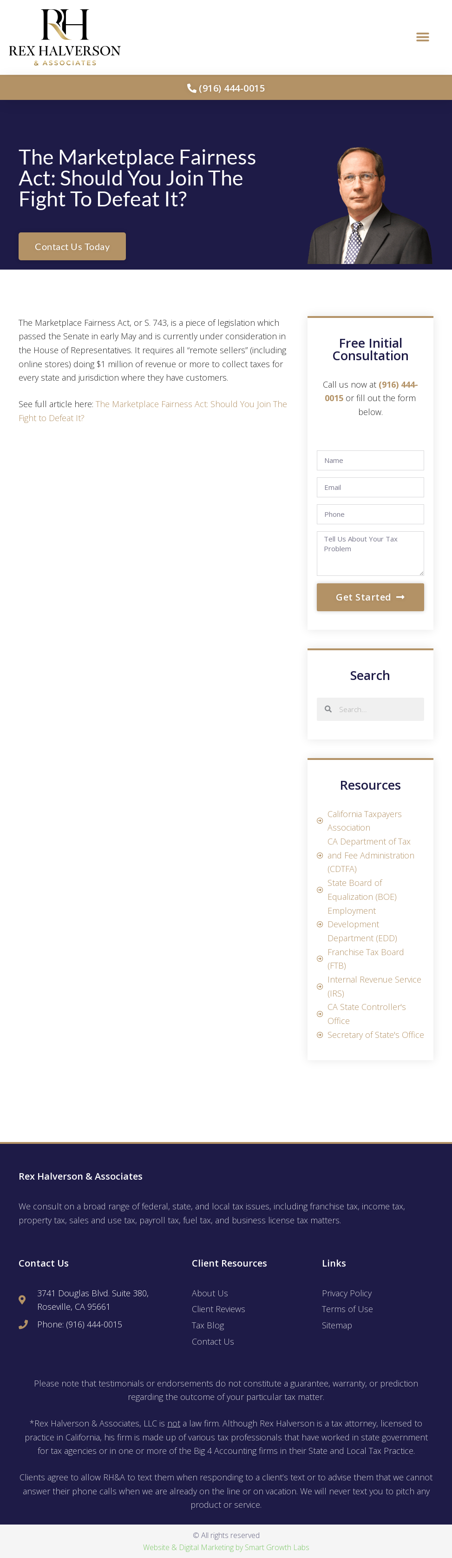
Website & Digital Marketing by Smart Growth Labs (226, 1547)
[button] (423, 37)
